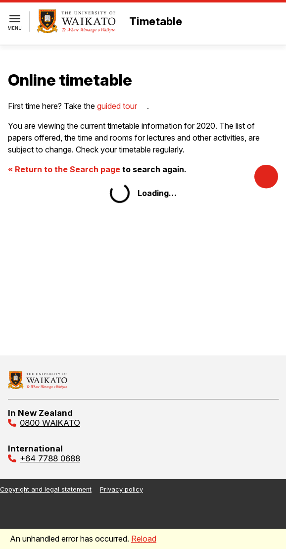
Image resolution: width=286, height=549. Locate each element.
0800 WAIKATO (50, 423)
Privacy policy (121, 489)
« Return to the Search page (64, 169)
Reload (143, 539)
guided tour (117, 106)
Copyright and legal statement (46, 489)
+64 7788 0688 (50, 458)
